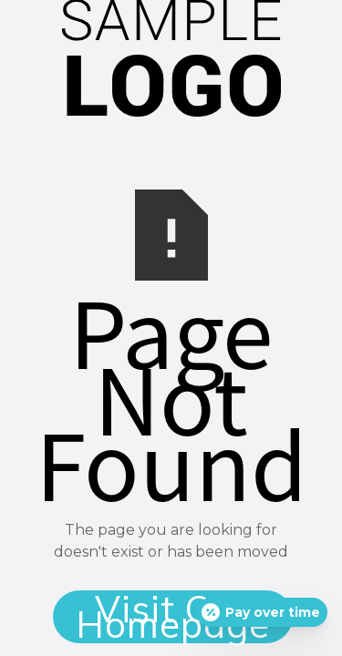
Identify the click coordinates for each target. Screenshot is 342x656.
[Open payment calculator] (261, 612)
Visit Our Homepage (173, 616)
